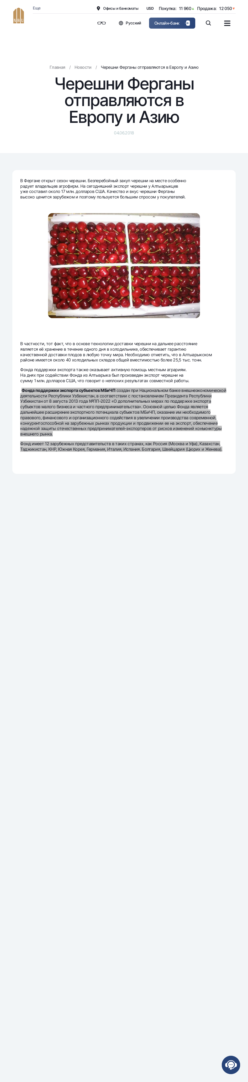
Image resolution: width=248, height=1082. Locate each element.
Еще (36, 8)
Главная (57, 67)
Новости (83, 67)
